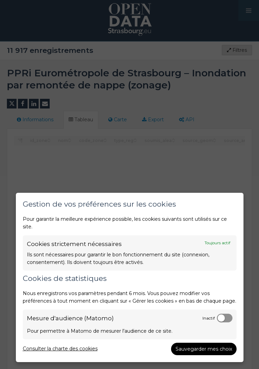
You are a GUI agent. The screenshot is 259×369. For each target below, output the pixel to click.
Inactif (208, 318)
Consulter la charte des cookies (60, 349)
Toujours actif (217, 242)
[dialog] (129, 277)
